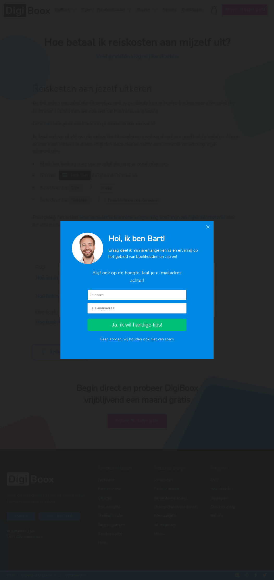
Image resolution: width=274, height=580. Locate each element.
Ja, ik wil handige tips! (137, 325)
